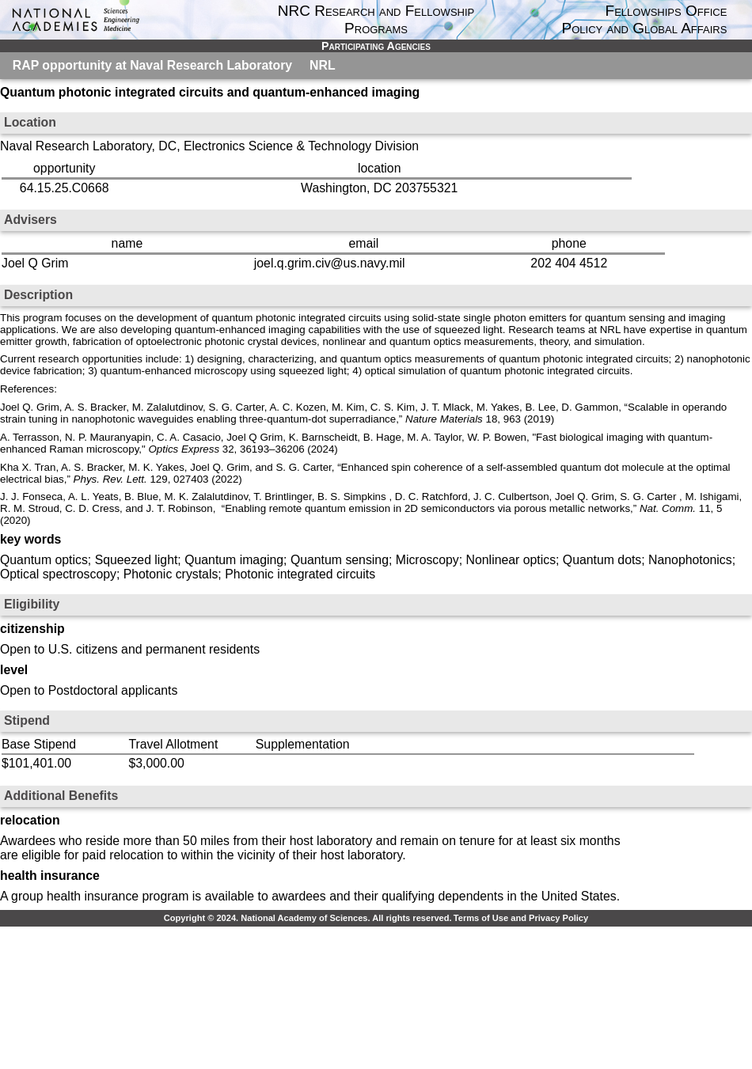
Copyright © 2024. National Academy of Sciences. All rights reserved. (308, 918)
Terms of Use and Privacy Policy (521, 918)
